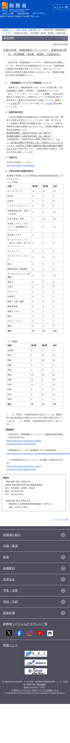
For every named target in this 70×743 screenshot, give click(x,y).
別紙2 (52, 103)
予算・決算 (10, 590)
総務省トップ (8, 30)
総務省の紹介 (12, 534)
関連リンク (10, 645)
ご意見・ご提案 (8, 13)
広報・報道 (21, 30)
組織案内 (9, 568)
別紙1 (16, 103)
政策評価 (9, 613)
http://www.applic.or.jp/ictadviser (21, 165)
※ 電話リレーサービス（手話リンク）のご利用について (34, 690)
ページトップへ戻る (61, 519)
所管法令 (9, 579)
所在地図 (41, 684)
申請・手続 (10, 601)
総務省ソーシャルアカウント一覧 (25, 624)
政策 (6, 557)
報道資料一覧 (35, 30)
